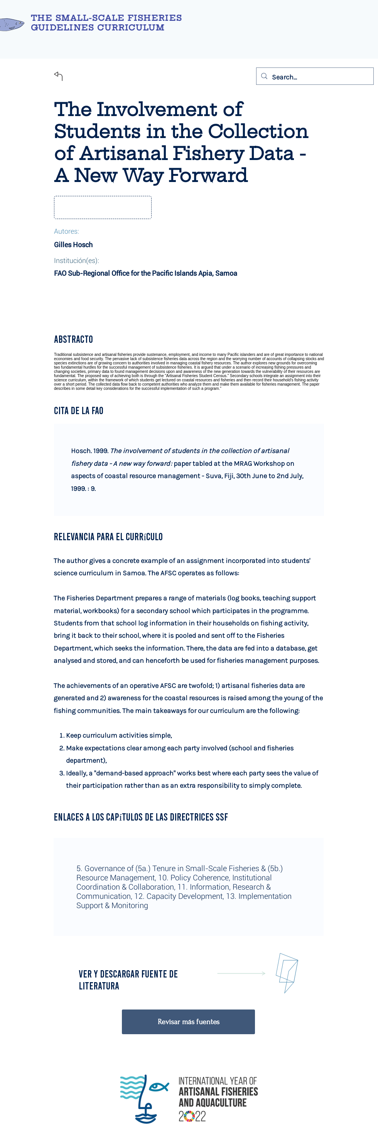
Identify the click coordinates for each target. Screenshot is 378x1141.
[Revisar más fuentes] (188, 1022)
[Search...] (314, 77)
